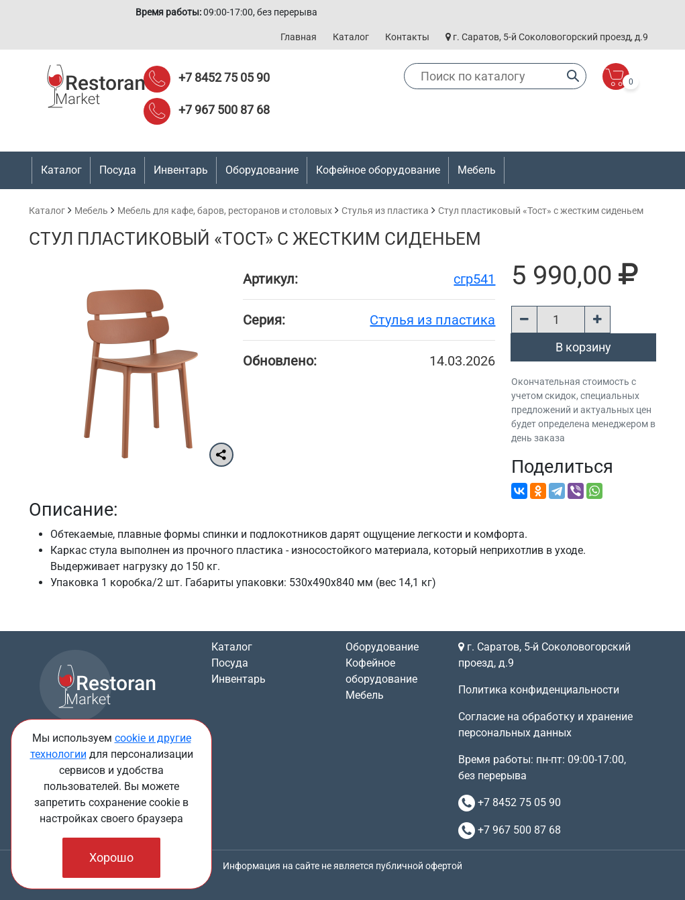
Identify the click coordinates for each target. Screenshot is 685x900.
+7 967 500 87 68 (224, 110)
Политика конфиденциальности (538, 689)
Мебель (91, 210)
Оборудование (382, 646)
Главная (298, 37)
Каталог (351, 37)
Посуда (229, 663)
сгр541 (474, 279)
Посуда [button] (117, 170)
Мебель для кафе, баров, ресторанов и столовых (224, 210)
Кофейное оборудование (378, 170)
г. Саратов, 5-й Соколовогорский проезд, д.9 (546, 37)
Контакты (407, 37)
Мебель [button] (477, 170)
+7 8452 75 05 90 (224, 77)
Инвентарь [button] (181, 170)
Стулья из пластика (385, 210)
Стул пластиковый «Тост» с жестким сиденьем (540, 210)
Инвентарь (238, 679)
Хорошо (111, 857)
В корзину (583, 347)
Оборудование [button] (262, 170)
